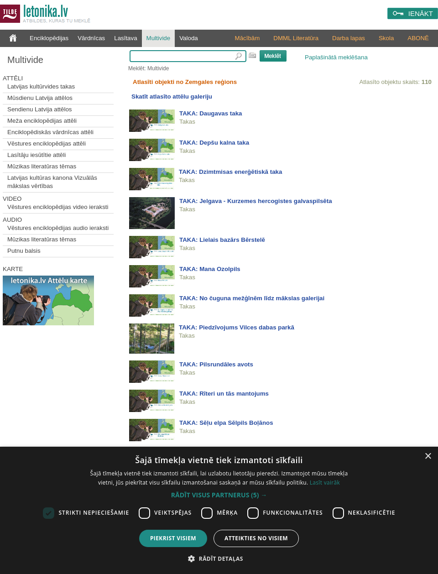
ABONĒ (418, 38)
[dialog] (219, 510)
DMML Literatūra (295, 38)
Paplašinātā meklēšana (336, 57)
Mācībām (247, 38)
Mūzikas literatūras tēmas (41, 166)
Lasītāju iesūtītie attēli (36, 154)
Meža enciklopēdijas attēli (42, 120)
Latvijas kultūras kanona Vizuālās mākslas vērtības (52, 181)
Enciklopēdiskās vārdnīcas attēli (50, 132)
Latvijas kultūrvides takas (41, 86)
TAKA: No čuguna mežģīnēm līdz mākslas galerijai (251, 298)
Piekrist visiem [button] (173, 538)
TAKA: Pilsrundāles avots (216, 364)
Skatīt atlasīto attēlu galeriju (171, 96)
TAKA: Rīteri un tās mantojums (224, 393)
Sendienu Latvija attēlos (39, 109)
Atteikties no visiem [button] (256, 538)
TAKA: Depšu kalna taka (214, 142)
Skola (386, 38)
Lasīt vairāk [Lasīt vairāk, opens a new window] (325, 482)
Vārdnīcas (91, 38)
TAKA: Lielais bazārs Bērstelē (222, 239)
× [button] (427, 456)
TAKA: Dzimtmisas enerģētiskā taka (230, 171)
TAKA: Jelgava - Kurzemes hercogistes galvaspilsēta (255, 201)
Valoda (188, 38)
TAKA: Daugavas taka (210, 113)
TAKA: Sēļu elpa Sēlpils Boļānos (226, 422)
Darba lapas (348, 38)
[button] (219, 495)
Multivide (158, 38)
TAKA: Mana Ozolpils (209, 269)
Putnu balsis (24, 250)
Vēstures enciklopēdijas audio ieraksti (58, 227)
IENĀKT (420, 13)
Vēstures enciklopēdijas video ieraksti (58, 207)
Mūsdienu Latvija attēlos (40, 97)
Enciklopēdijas (49, 38)
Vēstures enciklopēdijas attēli (46, 143)
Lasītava (125, 38)
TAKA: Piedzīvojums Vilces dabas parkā (236, 327)
